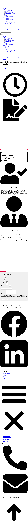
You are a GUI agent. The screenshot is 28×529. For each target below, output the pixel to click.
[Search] (5, 33)
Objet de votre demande (7, 287)
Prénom (3, 278)
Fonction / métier (5, 285)
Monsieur (9, 274)
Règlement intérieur (6, 373)
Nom (2, 276)
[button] (14, 407)
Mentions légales (6, 376)
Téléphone (3, 282)
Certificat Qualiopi (6, 378)
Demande (3, 293)
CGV (4, 377)
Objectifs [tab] (3, 153)
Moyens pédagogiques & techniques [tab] (10, 158)
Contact (4, 375)
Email (2, 280)
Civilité (2, 273)
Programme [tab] (4, 160)
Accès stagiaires (3, 0)
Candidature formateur (7, 374)
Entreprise (3, 284)
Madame (4, 274)
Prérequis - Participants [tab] (7, 155)
